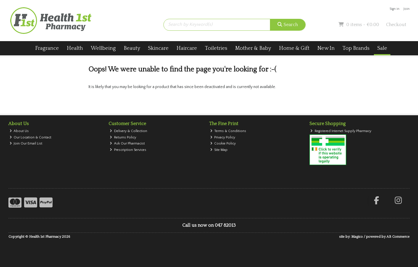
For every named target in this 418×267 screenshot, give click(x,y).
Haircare (186, 48)
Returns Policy (123, 137)
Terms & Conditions (228, 131)
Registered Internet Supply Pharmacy (340, 131)
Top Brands (356, 48)
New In (326, 48)
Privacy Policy (222, 137)
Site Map (219, 150)
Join (406, 9)
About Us (19, 131)
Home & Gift (294, 48)
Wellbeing (103, 48)
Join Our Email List (26, 143)
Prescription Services (128, 150)
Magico (357, 237)
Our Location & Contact (31, 137)
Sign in (394, 9)
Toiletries (216, 48)
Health (75, 48)
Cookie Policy (223, 143)
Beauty (132, 48)
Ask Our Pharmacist (127, 143)
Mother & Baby (253, 48)
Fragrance (47, 48)
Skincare (158, 48)
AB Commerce (398, 237)
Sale (382, 48)
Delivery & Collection (128, 131)
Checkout (396, 24)
